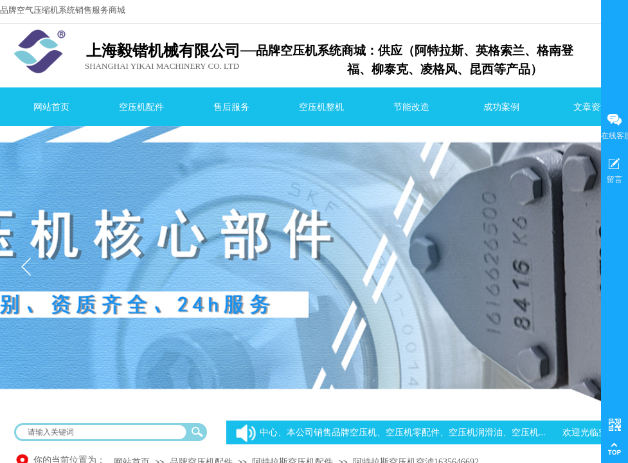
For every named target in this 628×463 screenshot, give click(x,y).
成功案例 (501, 107)
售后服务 (231, 107)
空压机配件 (141, 107)
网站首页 (51, 107)
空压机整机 (321, 107)
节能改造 (411, 107)
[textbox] (102, 432)
